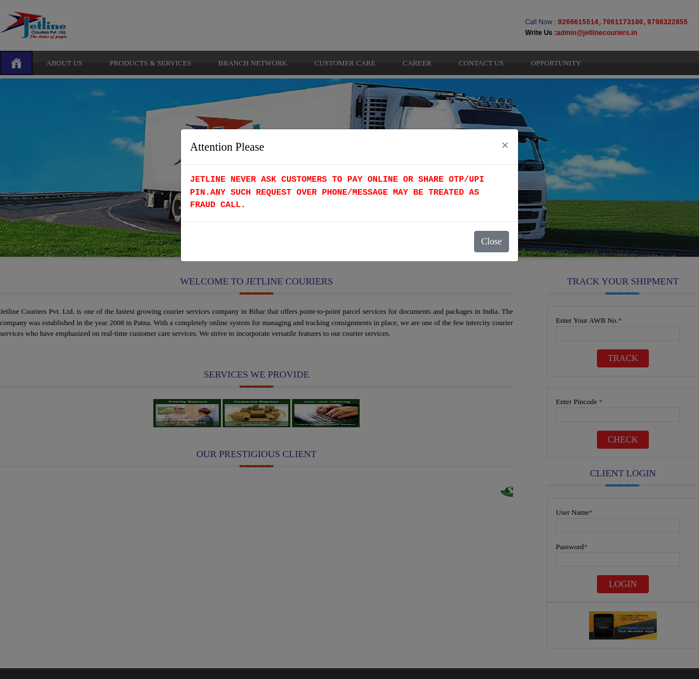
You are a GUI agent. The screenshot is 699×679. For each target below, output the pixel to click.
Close (491, 241)
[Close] (505, 145)
